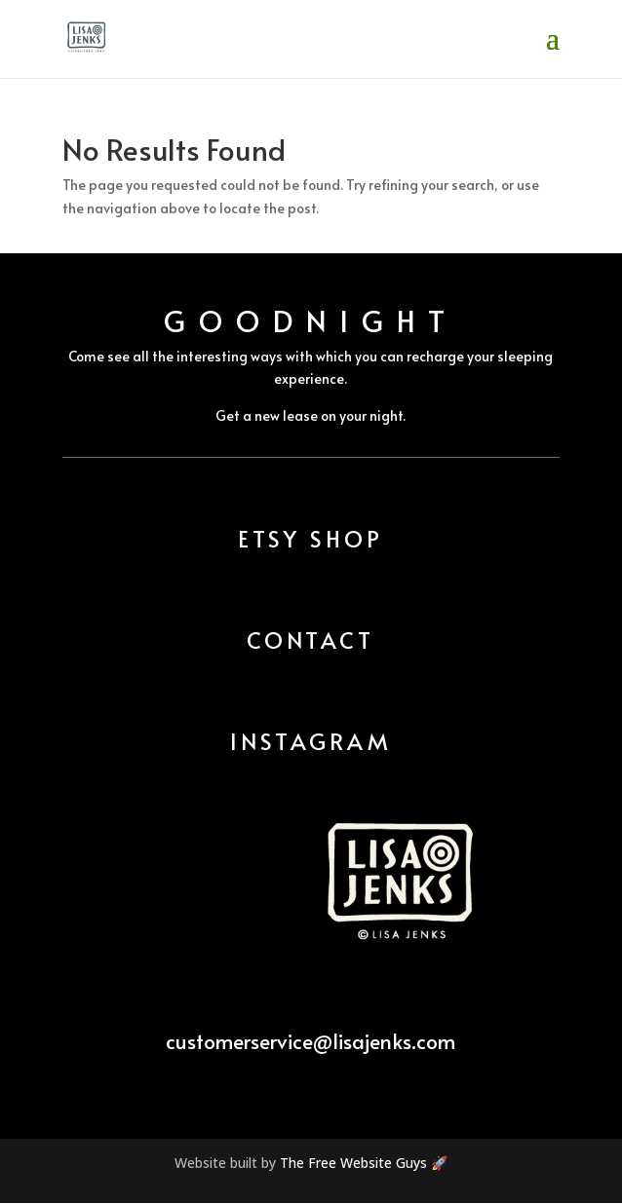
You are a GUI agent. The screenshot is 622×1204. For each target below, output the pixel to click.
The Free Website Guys (353, 1162)
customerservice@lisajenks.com (310, 1041)
